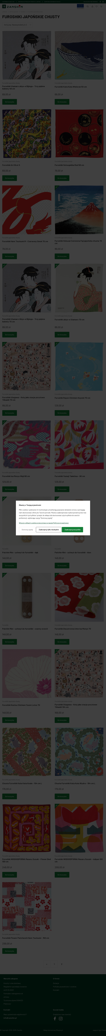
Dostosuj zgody (27, 530)
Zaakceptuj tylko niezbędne (49, 530)
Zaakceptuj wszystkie (72, 530)
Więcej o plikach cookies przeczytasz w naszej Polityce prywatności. (44, 523)
